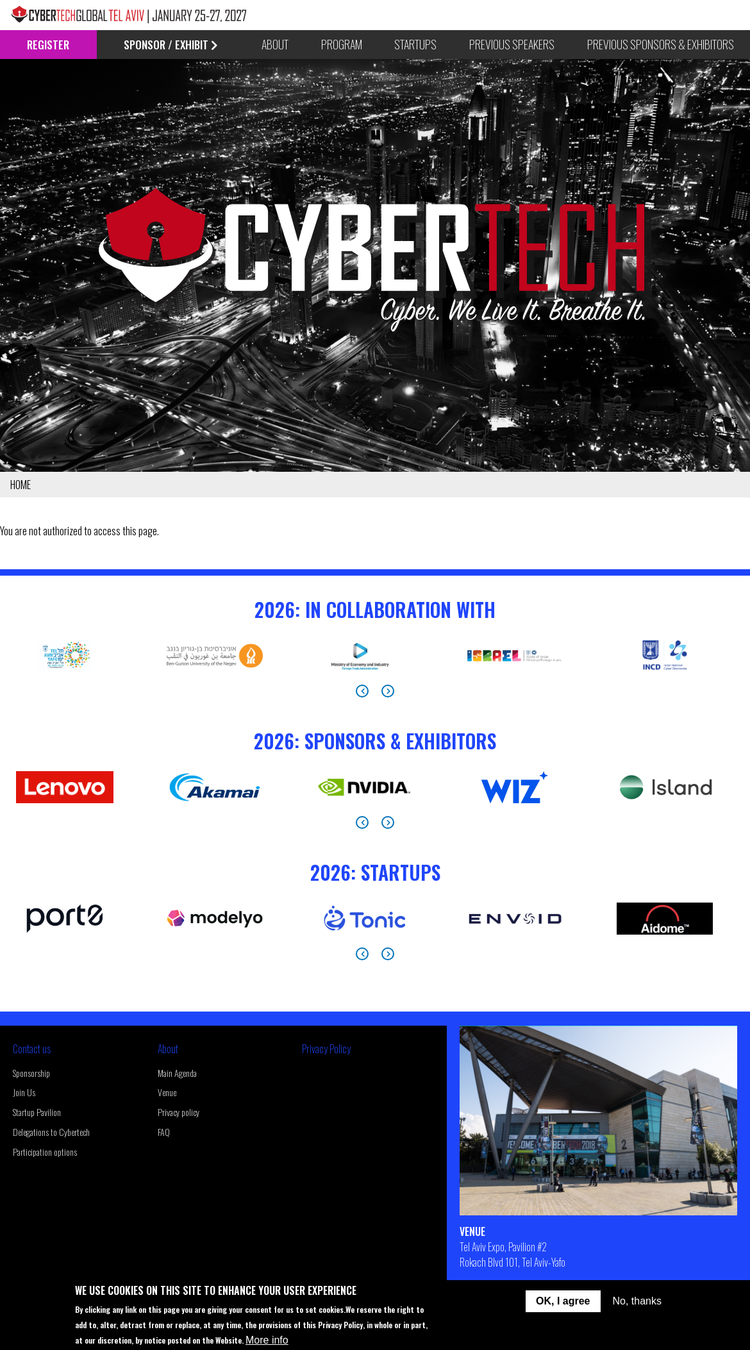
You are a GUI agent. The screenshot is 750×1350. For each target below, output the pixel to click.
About (168, 1048)
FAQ (164, 1131)
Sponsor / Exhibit (171, 45)
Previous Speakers (511, 44)
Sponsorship (31, 1072)
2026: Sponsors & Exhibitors (375, 740)
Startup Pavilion (37, 1112)
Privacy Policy (326, 1048)
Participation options (45, 1151)
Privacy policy (178, 1112)
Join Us (24, 1092)
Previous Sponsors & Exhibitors (660, 44)
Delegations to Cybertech (51, 1131)
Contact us (32, 1048)
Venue (167, 1092)
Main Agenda (177, 1072)
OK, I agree (563, 1301)
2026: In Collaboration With (375, 609)
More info (267, 1340)
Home (20, 484)
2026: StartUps (375, 872)
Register (48, 45)
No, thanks (637, 1301)
